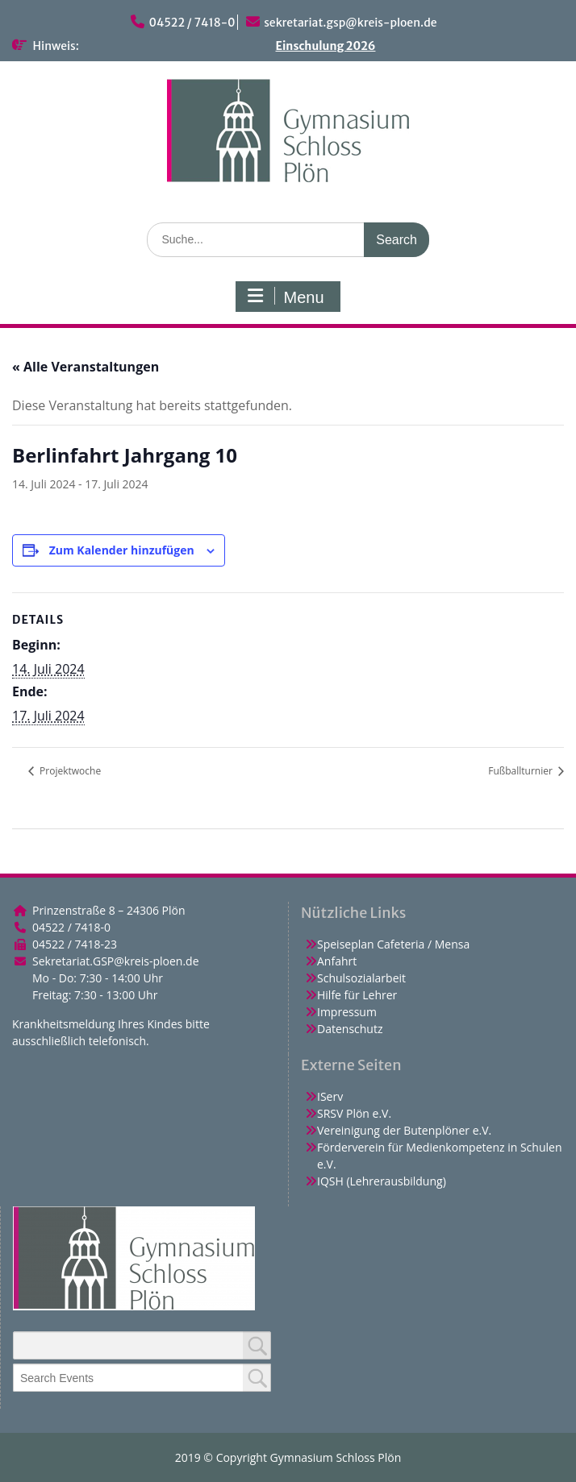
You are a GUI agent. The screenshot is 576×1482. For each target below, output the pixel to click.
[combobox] (142, 1378)
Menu (285, 296)
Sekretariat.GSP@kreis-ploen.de (115, 961)
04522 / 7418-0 (191, 22)
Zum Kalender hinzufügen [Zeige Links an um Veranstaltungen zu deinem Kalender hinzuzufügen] (121, 550)
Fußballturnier (521, 771)
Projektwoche (69, 771)
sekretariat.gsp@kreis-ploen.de (350, 22)
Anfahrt (337, 961)
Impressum (347, 1011)
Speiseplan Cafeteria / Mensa (393, 944)
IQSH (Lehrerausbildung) (381, 1181)
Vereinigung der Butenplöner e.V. (404, 1130)
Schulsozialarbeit (361, 978)
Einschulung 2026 (326, 46)
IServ (330, 1096)
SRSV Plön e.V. (354, 1113)
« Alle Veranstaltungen (85, 367)
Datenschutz (349, 1028)
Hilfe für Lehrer (357, 995)
